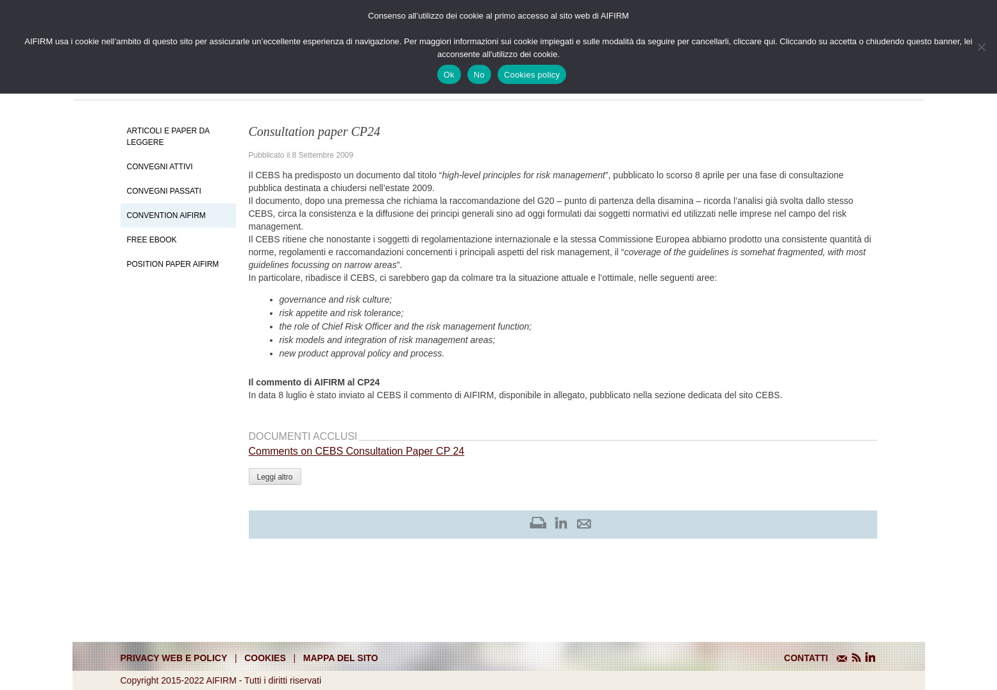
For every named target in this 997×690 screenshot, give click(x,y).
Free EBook (152, 239)
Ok (449, 75)
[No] (981, 46)
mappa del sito (340, 658)
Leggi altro (275, 477)
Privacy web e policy (174, 658)
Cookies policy (532, 75)
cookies (265, 658)
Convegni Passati (164, 191)
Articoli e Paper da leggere (168, 136)
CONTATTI (806, 658)
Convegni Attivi (160, 166)
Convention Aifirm (166, 215)
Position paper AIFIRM (173, 264)
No (479, 75)
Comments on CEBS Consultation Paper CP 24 (357, 451)
